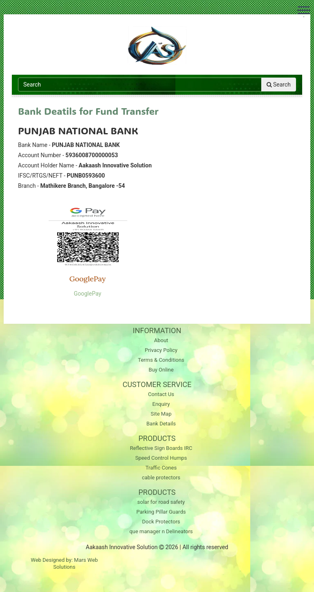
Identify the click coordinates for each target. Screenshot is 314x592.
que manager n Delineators (161, 531)
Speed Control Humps (161, 458)
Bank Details (161, 424)
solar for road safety (161, 502)
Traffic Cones (161, 468)
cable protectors (161, 477)
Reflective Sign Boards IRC (161, 448)
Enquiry (161, 404)
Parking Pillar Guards (161, 512)
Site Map (161, 414)
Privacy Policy (161, 350)
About (161, 340)
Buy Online (160, 370)
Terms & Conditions (161, 360)
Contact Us (161, 394)
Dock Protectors (161, 522)
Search (279, 84)
